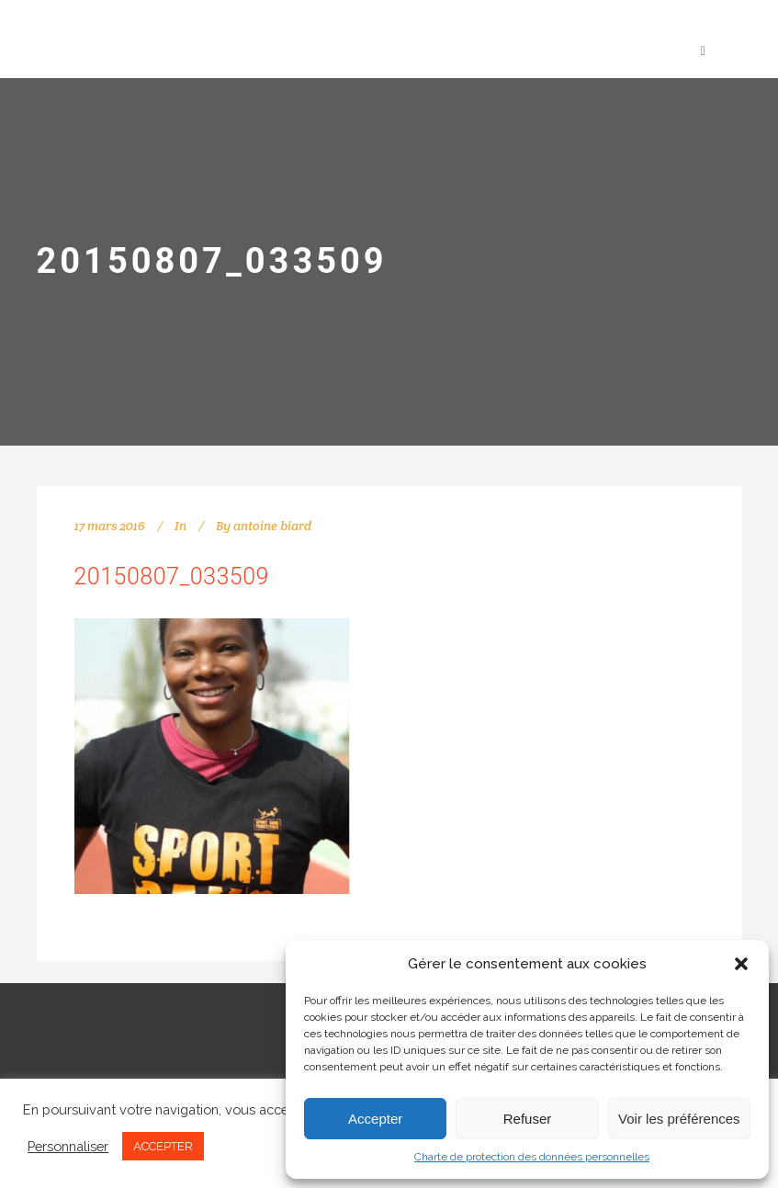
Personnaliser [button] (68, 1146)
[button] (741, 964)
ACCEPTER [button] (163, 1146)
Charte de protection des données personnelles (531, 1156)
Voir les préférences (679, 1118)
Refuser (527, 1118)
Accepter (375, 1118)
